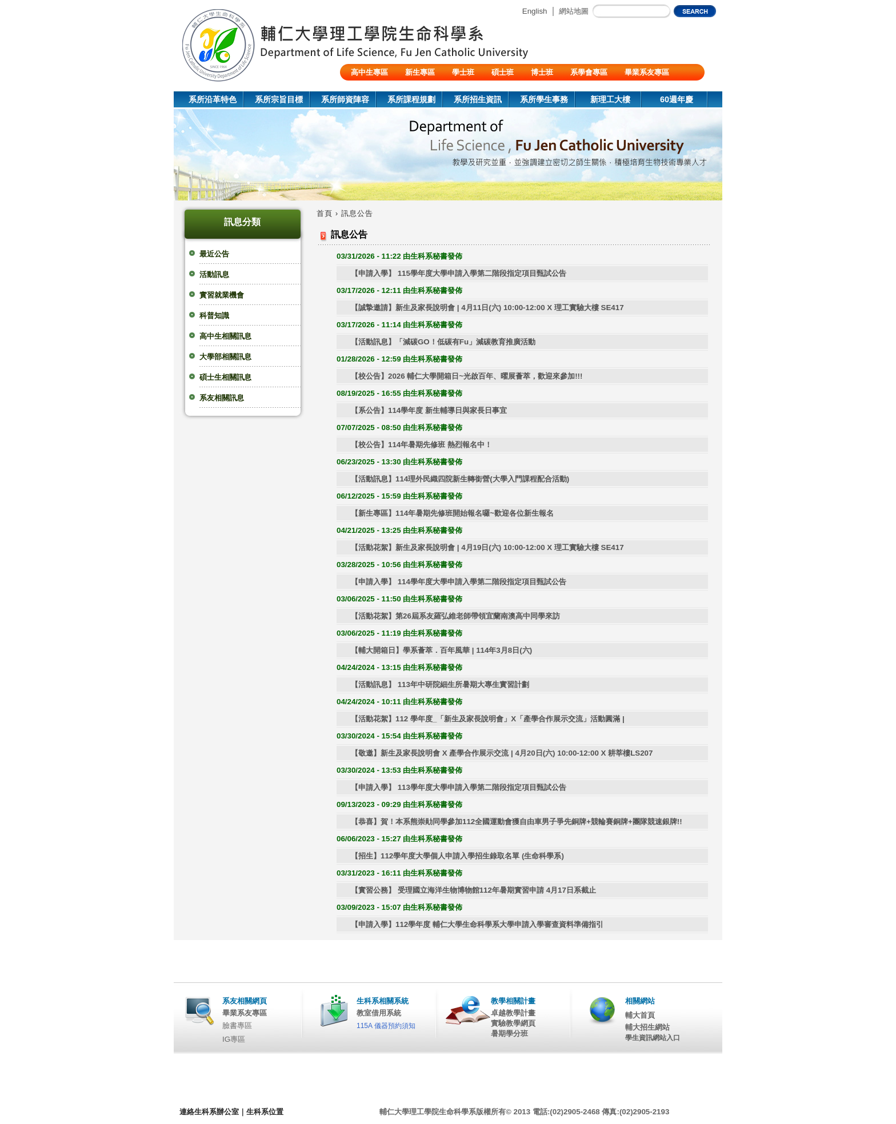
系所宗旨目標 (279, 99)
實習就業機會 (221, 295)
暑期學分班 (509, 1033)
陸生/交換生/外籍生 (382, 89)
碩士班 (502, 72)
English (534, 11)
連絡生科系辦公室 (209, 1111)
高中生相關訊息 (225, 336)
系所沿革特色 (213, 99)
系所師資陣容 (345, 99)
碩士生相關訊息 (225, 377)
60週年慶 (676, 99)
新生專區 (420, 72)
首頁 (325, 213)
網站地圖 (574, 11)
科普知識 (214, 315)
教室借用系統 (379, 1013)
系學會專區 (588, 72)
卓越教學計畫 (513, 1013)
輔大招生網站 (647, 1027)
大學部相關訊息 (225, 356)
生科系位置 (264, 1111)
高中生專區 (369, 72)
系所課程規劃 (411, 99)
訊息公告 (357, 213)
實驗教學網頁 (513, 1023)
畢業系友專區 (647, 72)
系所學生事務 (544, 99)
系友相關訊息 (221, 398)
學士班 (463, 72)
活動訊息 (214, 274)
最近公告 (214, 254)
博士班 (542, 72)
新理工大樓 (610, 99)
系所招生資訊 (478, 99)
